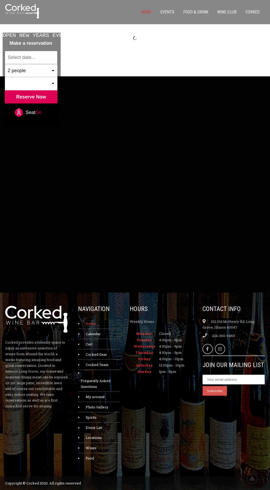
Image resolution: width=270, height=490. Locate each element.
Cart (89, 344)
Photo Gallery (97, 407)
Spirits (91, 417)
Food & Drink (195, 11)
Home (146, 11)
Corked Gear (96, 354)
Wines (91, 448)
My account (95, 396)
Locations (94, 437)
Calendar (93, 333)
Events (167, 11)
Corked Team (97, 364)
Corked (252, 11)
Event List (94, 427)
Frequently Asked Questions (95, 383)
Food (90, 458)
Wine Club (227, 11)
